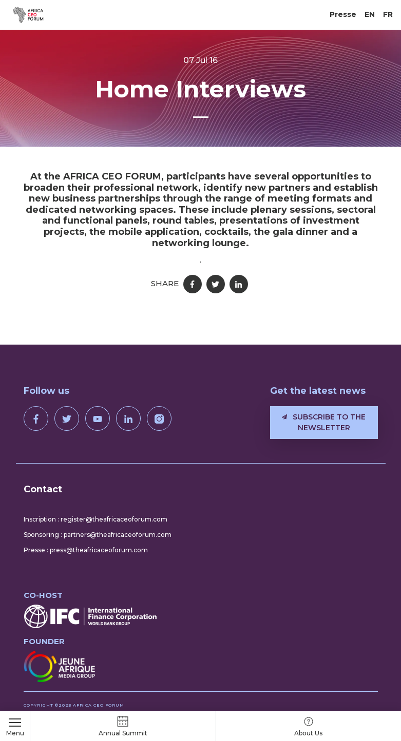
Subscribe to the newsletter (324, 422)
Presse (343, 14)
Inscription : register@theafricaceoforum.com (95, 519)
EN (370, 14)
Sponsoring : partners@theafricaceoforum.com (97, 534)
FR (388, 14)
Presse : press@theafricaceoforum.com (86, 550)
